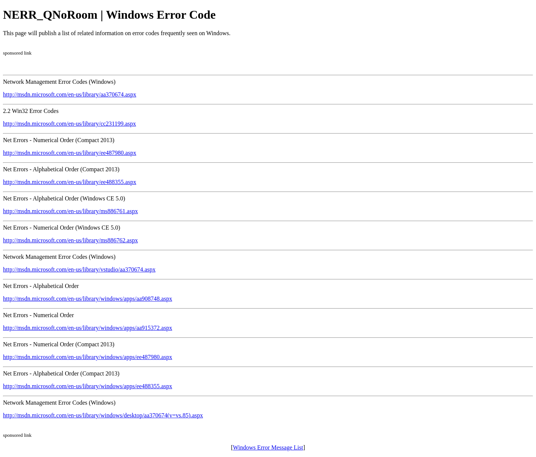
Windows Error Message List (268, 447)
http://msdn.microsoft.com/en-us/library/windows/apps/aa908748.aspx (87, 298)
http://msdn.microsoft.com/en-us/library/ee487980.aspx (69, 153)
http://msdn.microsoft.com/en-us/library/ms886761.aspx (70, 211)
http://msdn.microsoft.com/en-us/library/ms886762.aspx (70, 240)
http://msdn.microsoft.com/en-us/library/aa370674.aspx (69, 94)
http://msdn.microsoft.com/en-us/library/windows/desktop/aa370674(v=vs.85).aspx (103, 415)
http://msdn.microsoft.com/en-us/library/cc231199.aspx (69, 123)
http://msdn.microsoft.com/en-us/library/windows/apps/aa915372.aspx (87, 328)
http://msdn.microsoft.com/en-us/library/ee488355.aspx (69, 182)
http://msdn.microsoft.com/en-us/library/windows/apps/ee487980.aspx (87, 357)
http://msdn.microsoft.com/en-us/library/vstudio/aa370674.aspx (79, 269)
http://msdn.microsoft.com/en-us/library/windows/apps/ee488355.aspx (87, 386)
